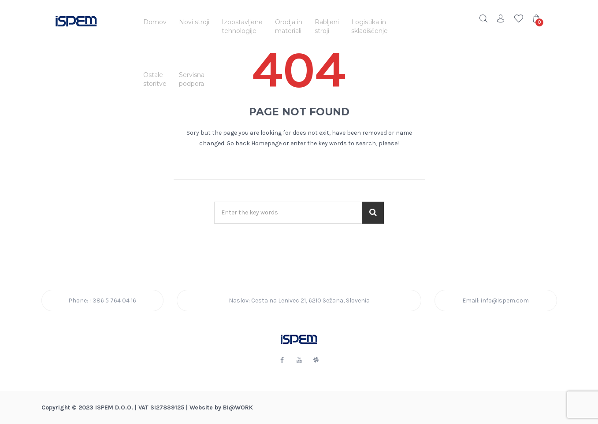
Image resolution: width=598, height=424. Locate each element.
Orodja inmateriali (288, 26)
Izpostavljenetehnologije (242, 26)
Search (483, 18)
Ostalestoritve (155, 79)
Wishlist (518, 18)
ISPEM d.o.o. (114, 407)
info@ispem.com (505, 300)
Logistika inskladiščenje (369, 26)
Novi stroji (194, 22)
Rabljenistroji (327, 26)
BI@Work (238, 407)
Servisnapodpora (191, 79)
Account (501, 18)
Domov (155, 22)
